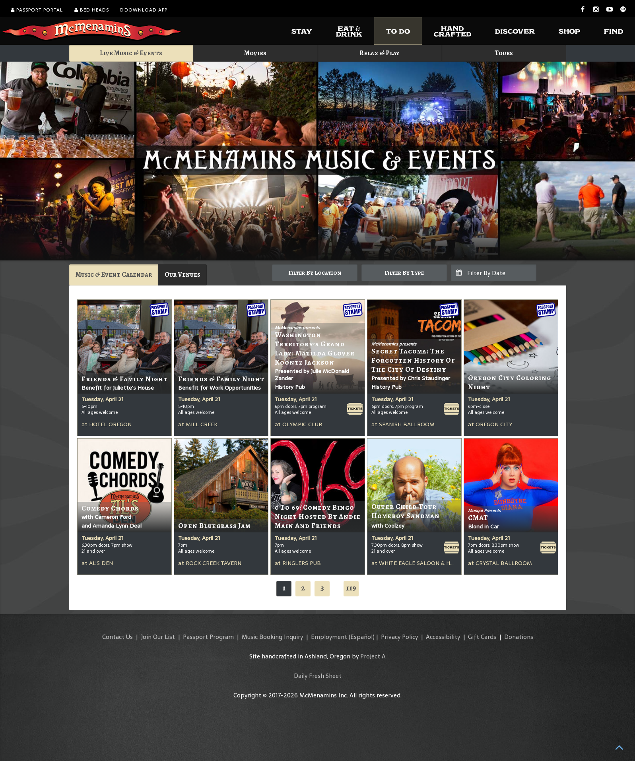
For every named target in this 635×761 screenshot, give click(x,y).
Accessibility (443, 637)
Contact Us (117, 637)
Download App (143, 10)
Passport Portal (37, 10)
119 (351, 587)
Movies (255, 53)
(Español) (362, 637)
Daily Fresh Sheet (318, 676)
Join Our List (158, 637)
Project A (373, 656)
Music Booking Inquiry (272, 637)
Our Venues (182, 274)
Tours (504, 53)
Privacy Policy (399, 637)
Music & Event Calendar (114, 274)
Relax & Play (379, 53)
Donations (518, 637)
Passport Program (208, 637)
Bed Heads (91, 10)
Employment (329, 637)
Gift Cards (482, 637)
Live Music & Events (131, 53)
